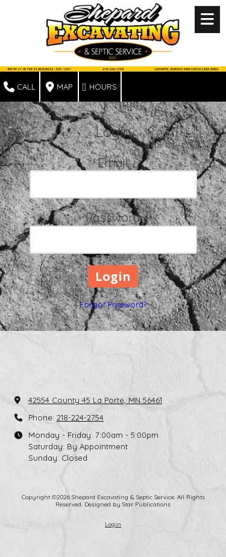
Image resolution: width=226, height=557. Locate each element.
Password (113, 217)
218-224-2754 (80, 417)
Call (20, 87)
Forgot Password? (113, 304)
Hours (100, 87)
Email (113, 162)
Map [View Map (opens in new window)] (59, 87)
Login (113, 524)
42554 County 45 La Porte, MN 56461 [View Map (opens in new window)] (95, 400)
